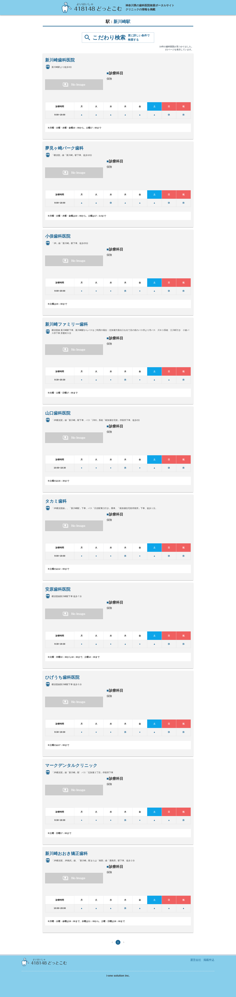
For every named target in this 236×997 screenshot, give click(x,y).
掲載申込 (208, 959)
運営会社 (195, 959)
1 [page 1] (118, 942)
